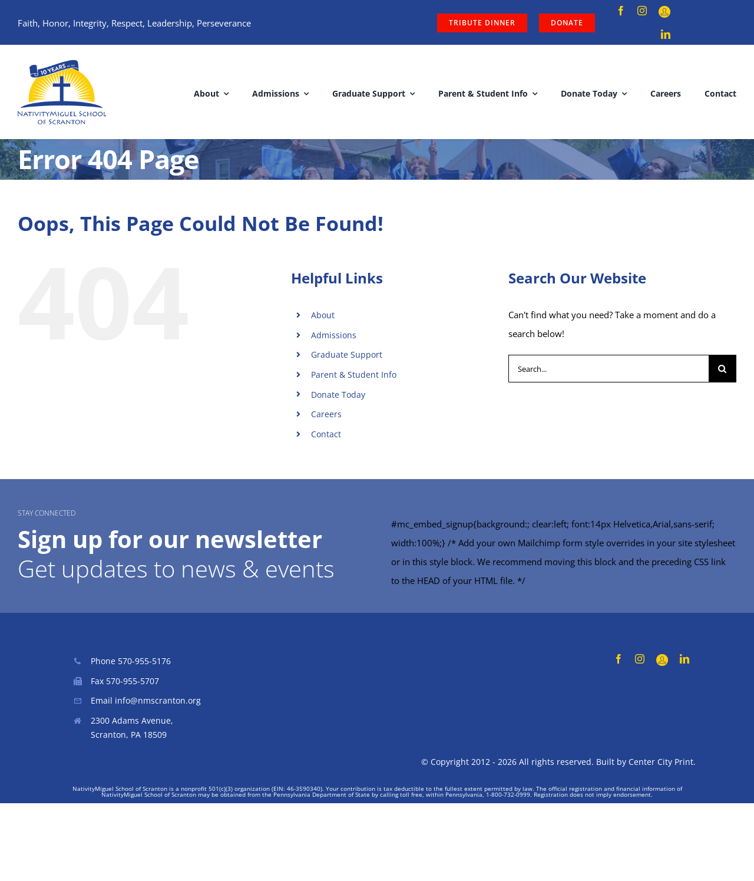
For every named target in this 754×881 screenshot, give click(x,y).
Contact (326, 434)
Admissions (333, 335)
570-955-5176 (144, 660)
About (323, 315)
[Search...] (608, 368)
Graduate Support (346, 354)
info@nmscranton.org (158, 700)
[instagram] (642, 10)
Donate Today (338, 394)
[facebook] (621, 10)
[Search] (722, 368)
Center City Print (661, 761)
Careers (326, 414)
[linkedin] (665, 34)
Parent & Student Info (353, 374)
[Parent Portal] (664, 12)
